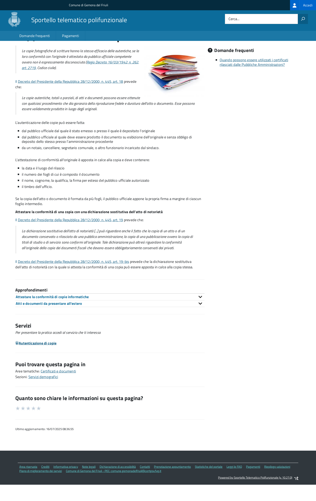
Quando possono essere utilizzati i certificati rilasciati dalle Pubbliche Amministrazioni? (254, 80)
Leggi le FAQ (234, 484)
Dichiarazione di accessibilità (118, 484)
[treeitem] (303, 5)
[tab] (110, 314)
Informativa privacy (65, 484)
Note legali (89, 484)
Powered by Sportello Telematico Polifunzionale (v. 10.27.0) (255, 494)
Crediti (45, 484)
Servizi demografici (43, 394)
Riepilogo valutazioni (277, 484)
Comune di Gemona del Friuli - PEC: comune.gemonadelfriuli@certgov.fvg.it (113, 488)
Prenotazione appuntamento (172, 484)
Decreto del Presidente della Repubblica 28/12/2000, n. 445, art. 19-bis (73, 279)
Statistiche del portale (208, 484)
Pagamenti (70, 35)
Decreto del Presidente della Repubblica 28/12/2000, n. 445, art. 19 (70, 237)
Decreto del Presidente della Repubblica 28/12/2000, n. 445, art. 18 (70, 99)
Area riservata (28, 484)
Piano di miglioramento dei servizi (40, 488)
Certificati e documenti (58, 388)
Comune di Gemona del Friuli (88, 5)
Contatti (145, 484)
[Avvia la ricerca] (303, 19)
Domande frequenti (34, 35)
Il (16, 99)
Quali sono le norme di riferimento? (247, 54)
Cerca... (234, 19)
